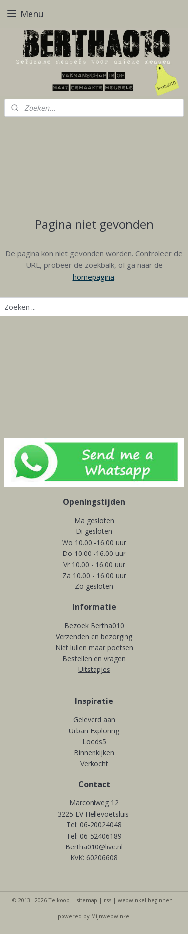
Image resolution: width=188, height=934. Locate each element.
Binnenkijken (94, 752)
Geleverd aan (94, 719)
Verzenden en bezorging (94, 636)
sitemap (86, 900)
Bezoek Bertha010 (94, 625)
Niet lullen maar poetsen (94, 647)
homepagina (93, 276)
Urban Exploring (94, 730)
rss (107, 900)
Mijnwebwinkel (111, 916)
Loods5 (94, 741)
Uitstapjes (94, 669)
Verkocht (94, 763)
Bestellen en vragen (94, 658)
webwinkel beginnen (145, 900)
